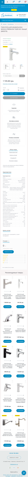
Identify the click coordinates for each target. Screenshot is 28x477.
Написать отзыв (8, 251)
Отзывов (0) (13, 158)
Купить (22, 75)
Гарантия (14, 108)
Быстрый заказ (14, 97)
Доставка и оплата (14, 121)
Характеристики (13, 152)
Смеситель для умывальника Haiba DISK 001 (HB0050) (7, 400)
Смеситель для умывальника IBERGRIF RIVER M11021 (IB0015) (20, 330)
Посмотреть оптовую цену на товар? (10, 83)
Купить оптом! (13, 155)
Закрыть (14, 9)
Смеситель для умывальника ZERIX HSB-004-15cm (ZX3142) (7, 434)
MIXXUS (10, 44)
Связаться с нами (14, 457)
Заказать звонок (22, 15)
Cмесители (4, 24)
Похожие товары (13, 160)
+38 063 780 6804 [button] (14, 453)
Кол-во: (4, 87)
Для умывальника (11, 24)
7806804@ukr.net (14, 464)
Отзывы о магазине (14, 137)
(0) (6, 42)
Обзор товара (13, 149)
